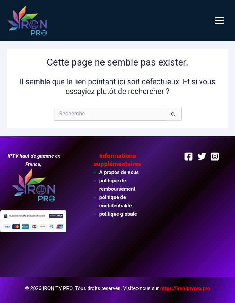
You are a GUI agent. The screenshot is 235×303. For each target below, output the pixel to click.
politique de (112, 181)
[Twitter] (201, 156)
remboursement (117, 189)
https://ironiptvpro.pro (185, 288)
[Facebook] (188, 156)
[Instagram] (214, 156)
